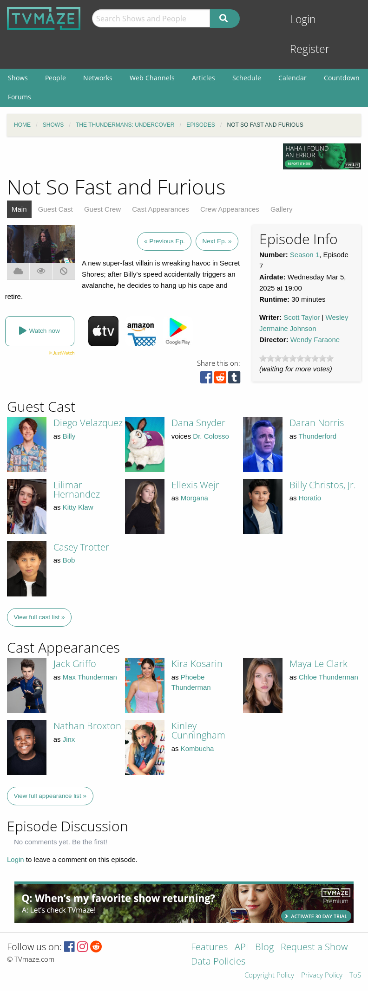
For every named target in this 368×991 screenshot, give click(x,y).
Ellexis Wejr (195, 485)
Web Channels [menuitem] (152, 77)
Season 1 (304, 255)
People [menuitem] (55, 77)
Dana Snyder (198, 422)
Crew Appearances (229, 209)
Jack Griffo (74, 663)
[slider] (296, 358)
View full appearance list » (50, 795)
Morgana (194, 498)
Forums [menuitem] (19, 96)
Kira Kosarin (197, 663)
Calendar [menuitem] (292, 77)
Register (309, 49)
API (241, 947)
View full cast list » (39, 617)
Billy (69, 436)
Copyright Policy (269, 975)
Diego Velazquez (88, 422)
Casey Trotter (81, 547)
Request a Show (314, 947)
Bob (69, 560)
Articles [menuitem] (203, 77)
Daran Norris (316, 422)
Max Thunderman (90, 677)
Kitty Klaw (78, 507)
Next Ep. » (216, 241)
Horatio (310, 498)
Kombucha (197, 748)
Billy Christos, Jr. (322, 485)
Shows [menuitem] (18, 77)
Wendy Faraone (315, 339)
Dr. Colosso (211, 436)
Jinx (69, 739)
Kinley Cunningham (198, 730)
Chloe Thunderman (328, 677)
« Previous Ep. (164, 241)
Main (19, 209)
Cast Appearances (160, 209)
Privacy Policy (321, 975)
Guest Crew (102, 209)
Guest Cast (55, 209)
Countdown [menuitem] (342, 77)
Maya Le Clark (318, 663)
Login (303, 19)
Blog (264, 947)
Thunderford (317, 436)
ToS (355, 975)
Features (209, 947)
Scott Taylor (301, 317)
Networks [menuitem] (97, 77)
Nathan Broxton (87, 725)
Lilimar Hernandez (76, 489)
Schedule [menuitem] (246, 77)
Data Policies (218, 962)
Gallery (281, 209)
